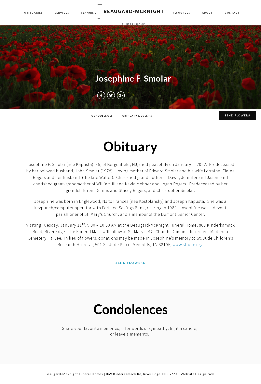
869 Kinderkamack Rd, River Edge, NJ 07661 (142, 374)
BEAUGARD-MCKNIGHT (134, 11)
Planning (89, 12)
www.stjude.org (187, 244)
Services (62, 12)
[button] (102, 115)
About (207, 12)
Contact (232, 12)
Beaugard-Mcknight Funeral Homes (74, 374)
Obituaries (33, 12)
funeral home (133, 24)
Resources (181, 12)
